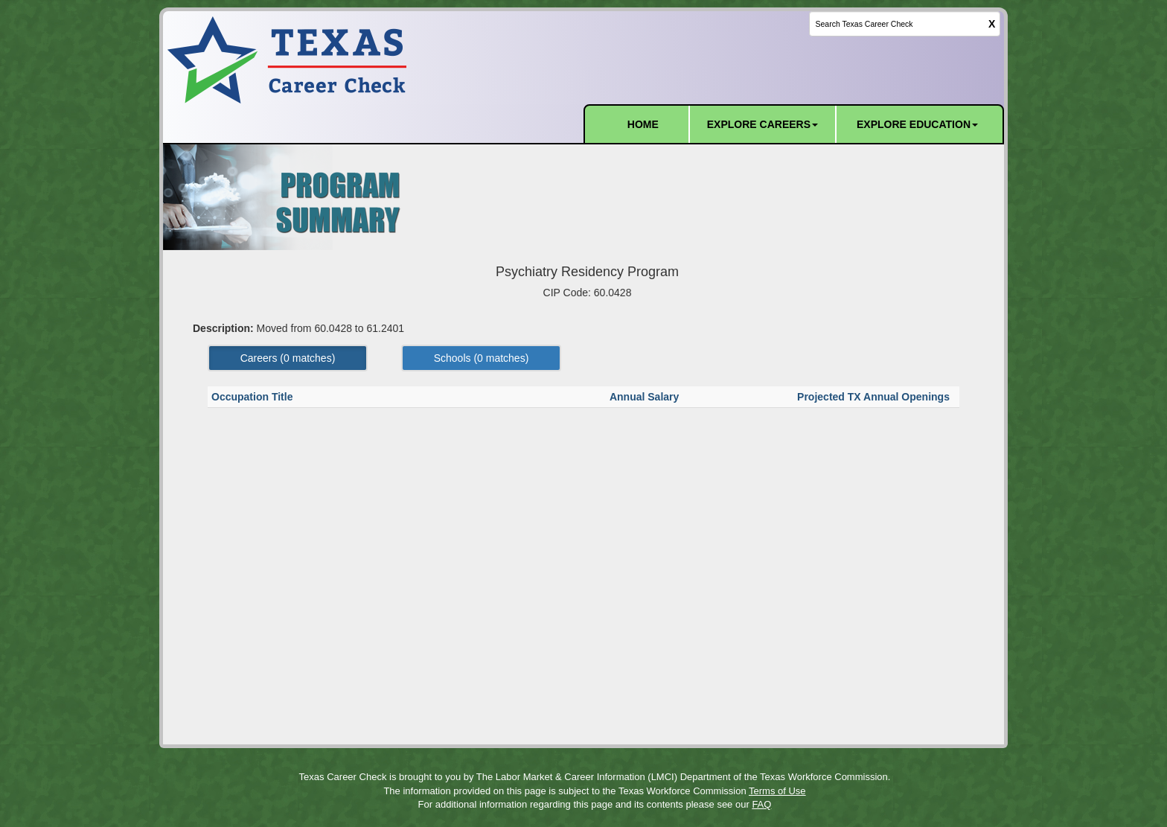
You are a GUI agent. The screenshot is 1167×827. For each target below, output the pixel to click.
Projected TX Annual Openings (875, 397)
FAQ (761, 804)
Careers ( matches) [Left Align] (288, 358)
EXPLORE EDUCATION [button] (917, 124)
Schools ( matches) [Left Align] (481, 358)
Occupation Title (253, 397)
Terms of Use (777, 790)
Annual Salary (646, 397)
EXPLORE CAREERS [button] (762, 124)
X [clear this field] (991, 24)
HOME (643, 124)
